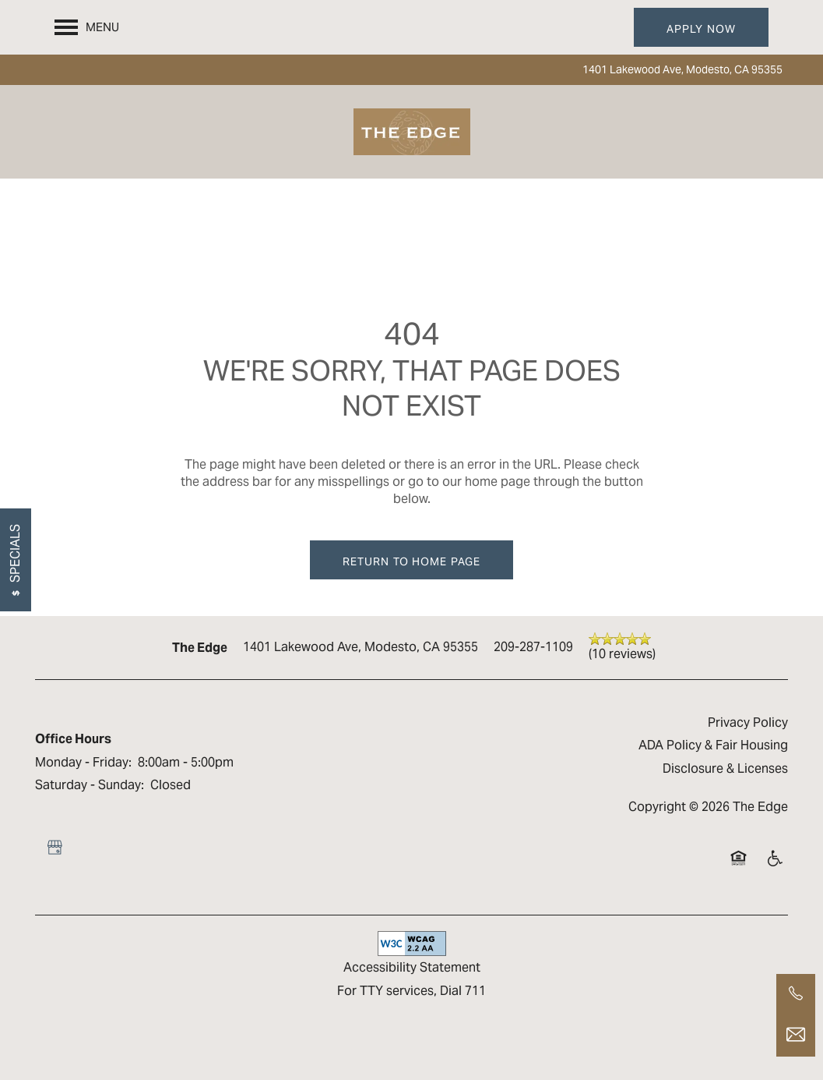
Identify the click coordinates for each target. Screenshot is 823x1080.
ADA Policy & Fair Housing (713, 745)
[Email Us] (795, 1034)
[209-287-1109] (795, 993)
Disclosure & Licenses (725, 768)
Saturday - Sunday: (89, 785)
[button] (701, 27)
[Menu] (87, 27)
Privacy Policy (748, 722)
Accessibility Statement (411, 967)
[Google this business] (54, 847)
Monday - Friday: (83, 762)
